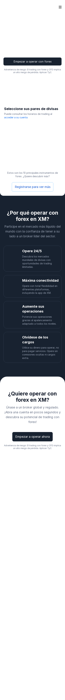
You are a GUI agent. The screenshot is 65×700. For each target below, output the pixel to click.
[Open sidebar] (60, 7)
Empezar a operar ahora (32, 436)
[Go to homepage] (8, 7)
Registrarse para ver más (32, 187)
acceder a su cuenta (16, 117)
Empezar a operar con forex (33, 61)
